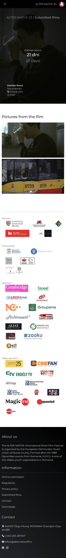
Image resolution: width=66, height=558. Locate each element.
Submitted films (47, 17)
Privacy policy (10, 488)
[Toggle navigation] (5, 4)
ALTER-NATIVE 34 (46, 4)
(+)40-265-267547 (13, 535)
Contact (6, 500)
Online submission (13, 477)
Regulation (8, 483)
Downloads (8, 506)
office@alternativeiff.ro (17, 541)
